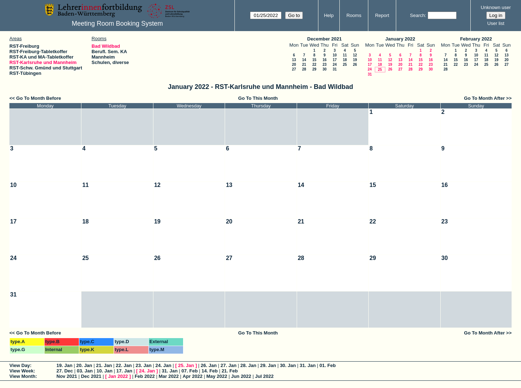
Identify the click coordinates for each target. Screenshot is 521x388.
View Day (19, 365)
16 (324, 60)
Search (417, 15)
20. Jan (84, 365)
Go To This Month (258, 98)
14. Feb (210, 371)
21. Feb (229, 371)
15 (314, 60)
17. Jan (124, 371)
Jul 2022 (264, 376)
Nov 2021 (66, 376)
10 (334, 55)
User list (495, 23)
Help (329, 15)
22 (314, 65)
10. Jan (105, 371)
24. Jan (163, 365)
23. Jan (144, 365)
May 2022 (216, 376)
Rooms (353, 15)
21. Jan (104, 365)
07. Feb (190, 371)
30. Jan (288, 365)
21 (304, 65)
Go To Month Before (38, 98)
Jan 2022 (118, 376)
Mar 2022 (168, 376)
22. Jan (124, 365)
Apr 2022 (193, 376)
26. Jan (209, 365)
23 (324, 65)
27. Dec (64, 371)
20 (294, 65)
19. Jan (64, 365)
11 (345, 55)
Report (382, 15)
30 (324, 69)
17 (334, 60)
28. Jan (248, 365)
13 (294, 60)
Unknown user (496, 7)
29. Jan (268, 365)
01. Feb (327, 365)
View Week (21, 371)
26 (355, 65)
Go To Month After (484, 98)
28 (304, 69)
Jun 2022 (241, 376)
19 (355, 60)
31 (334, 69)
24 (334, 65)
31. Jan (307, 365)
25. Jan (186, 365)
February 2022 (476, 39)
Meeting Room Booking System (117, 23)
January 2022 (400, 39)
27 (294, 69)
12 (355, 55)
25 (345, 65)
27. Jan (229, 365)
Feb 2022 (145, 376)
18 (345, 60)
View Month (22, 376)
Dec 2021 (91, 376)
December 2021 (324, 39)
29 (314, 69)
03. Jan (85, 371)
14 (304, 60)
